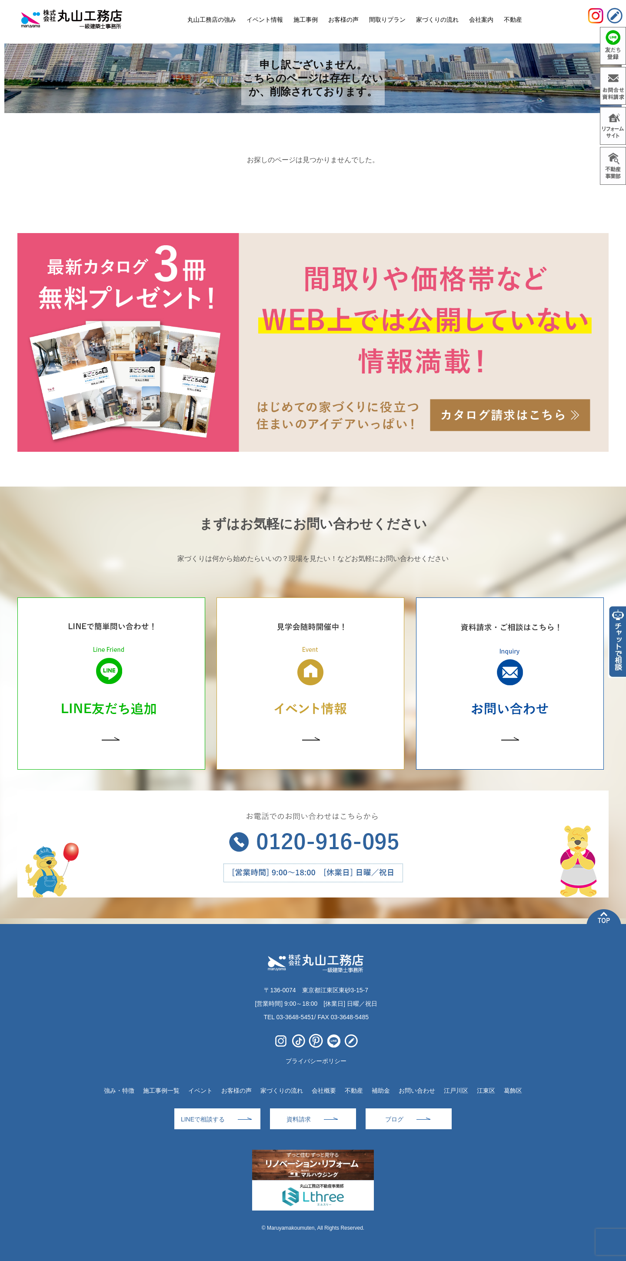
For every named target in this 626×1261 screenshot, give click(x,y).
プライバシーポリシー (316, 1061)
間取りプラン (387, 19)
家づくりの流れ (281, 1090)
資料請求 (298, 1119)
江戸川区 (456, 1090)
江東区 (486, 1090)
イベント (200, 1090)
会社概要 (324, 1090)
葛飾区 (513, 1090)
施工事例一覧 (161, 1090)
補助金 (381, 1090)
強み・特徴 (119, 1090)
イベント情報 (264, 19)
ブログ (394, 1119)
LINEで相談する (203, 1119)
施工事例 (305, 19)
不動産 (354, 1090)
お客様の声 (236, 1090)
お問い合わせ (417, 1090)
